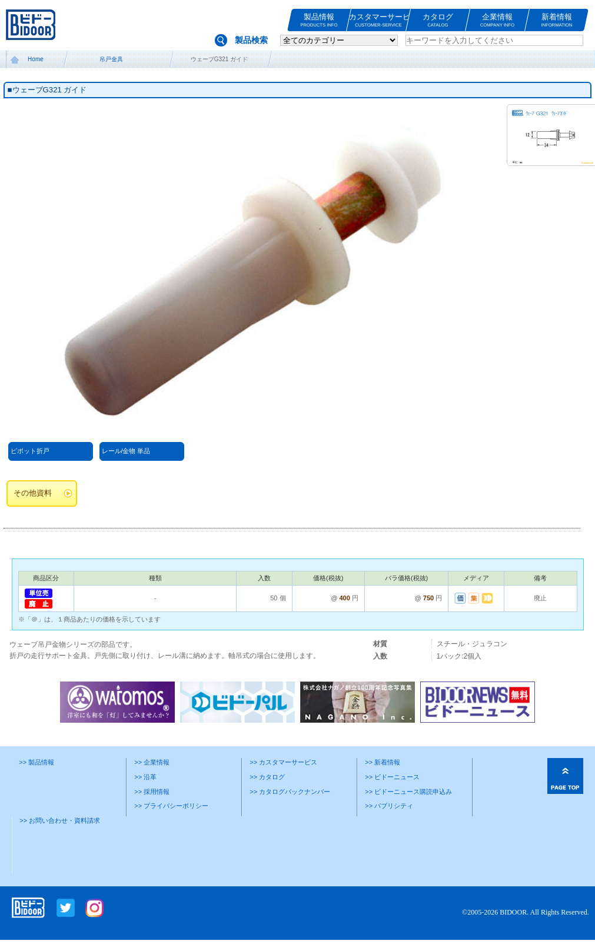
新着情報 (556, 20)
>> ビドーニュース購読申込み (408, 791)
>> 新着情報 (382, 762)
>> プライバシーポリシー (171, 805)
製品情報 (319, 20)
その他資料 (33, 493)
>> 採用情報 (151, 791)
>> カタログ (267, 776)
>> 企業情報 (151, 762)
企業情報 (497, 20)
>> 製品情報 (36, 762)
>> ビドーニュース (392, 776)
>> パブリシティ (389, 805)
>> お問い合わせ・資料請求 (59, 820)
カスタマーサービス (378, 20)
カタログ (437, 20)
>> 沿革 (145, 776)
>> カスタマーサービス (283, 762)
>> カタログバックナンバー (290, 791)
